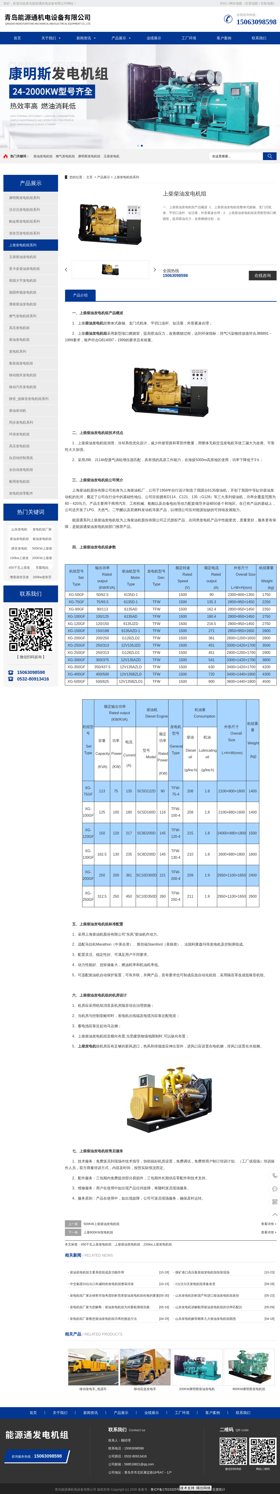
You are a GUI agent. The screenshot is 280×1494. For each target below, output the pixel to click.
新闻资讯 (83, 38)
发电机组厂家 (42, 529)
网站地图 (235, 3)
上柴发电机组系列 (22, 245)
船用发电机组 (19, 481)
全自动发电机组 (21, 470)
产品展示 (119, 38)
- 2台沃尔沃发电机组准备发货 (194, 1284)
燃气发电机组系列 (22, 316)
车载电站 (42, 567)
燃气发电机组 (65, 156)
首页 (17, 38)
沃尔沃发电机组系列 (24, 209)
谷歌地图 (267, 3)
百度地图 (251, 3)
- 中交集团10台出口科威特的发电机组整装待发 (101, 1284)
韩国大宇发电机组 (22, 280)
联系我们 (259, 38)
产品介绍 (80, 295)
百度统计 (218, 1489)
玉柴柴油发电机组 (22, 257)
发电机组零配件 (21, 493)
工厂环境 (189, 38)
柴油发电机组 (43, 156)
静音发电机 (19, 548)
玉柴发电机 (112, 156)
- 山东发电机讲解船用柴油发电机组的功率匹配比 (207, 1307)
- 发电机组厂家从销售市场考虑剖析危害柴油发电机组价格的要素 (113, 1295)
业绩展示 (154, 38)
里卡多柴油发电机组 (24, 269)
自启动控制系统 (21, 458)
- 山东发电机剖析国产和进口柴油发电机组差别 (206, 1295)
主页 (89, 177)
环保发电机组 (19, 434)
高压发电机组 (19, 328)
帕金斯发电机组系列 (24, 221)
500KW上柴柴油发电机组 (102, 1224)
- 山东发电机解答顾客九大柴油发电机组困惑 (204, 1319)
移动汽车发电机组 (22, 387)
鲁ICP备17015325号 (165, 1489)
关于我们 (48, 38)
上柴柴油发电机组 (127, 1244)
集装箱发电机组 (21, 363)
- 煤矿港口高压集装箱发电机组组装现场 (201, 1272)
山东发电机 (19, 529)
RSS (223, 3)
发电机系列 (17, 351)
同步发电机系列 (21, 422)
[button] (138, 146)
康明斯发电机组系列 (24, 198)
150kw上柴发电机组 (157, 1244)
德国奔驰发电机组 (22, 292)
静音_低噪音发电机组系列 (28, 399)
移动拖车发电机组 (22, 375)
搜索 (270, 156)
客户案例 (224, 38)
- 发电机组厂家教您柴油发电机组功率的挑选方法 (102, 1319)
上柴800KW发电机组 (98, 1232)
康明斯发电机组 (89, 156)
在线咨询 (263, 275)
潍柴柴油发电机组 (22, 304)
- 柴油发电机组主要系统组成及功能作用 (96, 1272)
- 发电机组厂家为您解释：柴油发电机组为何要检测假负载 (109, 1307)
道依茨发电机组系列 (24, 233)
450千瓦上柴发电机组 (96, 1244)
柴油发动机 (17, 410)
